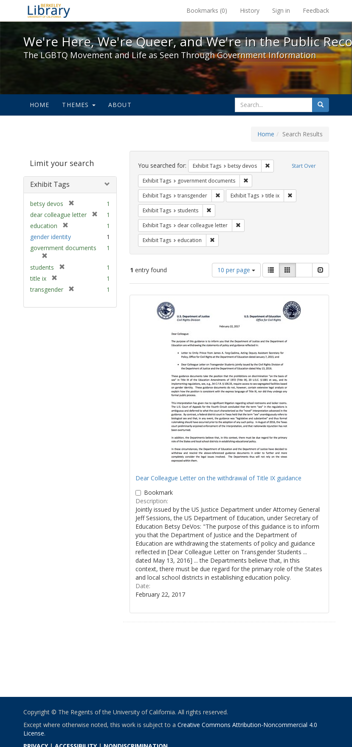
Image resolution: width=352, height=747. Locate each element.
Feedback (316, 10)
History (249, 10)
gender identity (50, 237)
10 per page (236, 270)
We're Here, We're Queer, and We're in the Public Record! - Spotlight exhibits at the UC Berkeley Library (49, 10)
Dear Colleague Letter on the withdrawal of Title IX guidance (218, 478)
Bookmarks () (206, 10)
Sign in (281, 10)
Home (40, 105)
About (120, 105)
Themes (78, 105)
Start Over (304, 165)
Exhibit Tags (50, 184)
